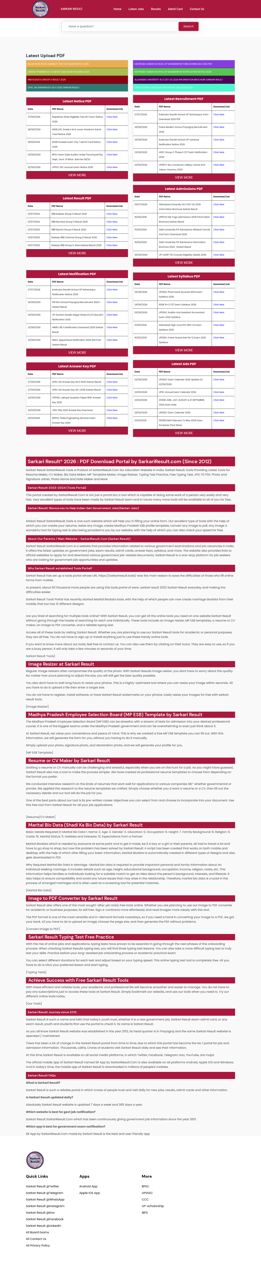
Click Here (112, 116)
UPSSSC (147, 1194)
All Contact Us (36, 1240)
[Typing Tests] (36, 972)
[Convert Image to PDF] (43, 929)
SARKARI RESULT (74, 9)
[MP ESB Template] (39, 752)
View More (77, 175)
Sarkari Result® (45, 461)
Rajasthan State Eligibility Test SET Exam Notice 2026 (58, 63)
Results (157, 9)
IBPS (145, 1213)
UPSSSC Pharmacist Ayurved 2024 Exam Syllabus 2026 (58, 71)
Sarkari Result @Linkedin (43, 1226)
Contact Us (198, 9)
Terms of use (228, 1256)
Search (188, 26)
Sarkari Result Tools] (40, 656)
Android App (88, 1187)
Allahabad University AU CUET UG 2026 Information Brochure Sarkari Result (179, 79)
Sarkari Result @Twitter (42, 1187)
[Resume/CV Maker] (40, 817)
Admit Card (176, 9)
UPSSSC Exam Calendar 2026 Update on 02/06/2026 (164, 87)
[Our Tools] (34, 1003)
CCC (145, 1200)
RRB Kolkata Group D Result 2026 (47, 79)
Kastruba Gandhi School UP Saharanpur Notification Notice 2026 (173, 71)
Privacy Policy (175, 1256)
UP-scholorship (153, 1207)
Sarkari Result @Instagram (45, 1207)
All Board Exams (37, 1233)
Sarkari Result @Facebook (45, 1220)
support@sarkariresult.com (215, 1181)
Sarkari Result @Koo (40, 1213)
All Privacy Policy (38, 1246)
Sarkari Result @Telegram (44, 1194)
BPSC (145, 1187)
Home (119, 9)
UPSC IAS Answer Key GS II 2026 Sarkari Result (54, 87)
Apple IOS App (89, 1194)
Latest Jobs (137, 9)
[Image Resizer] (37, 707)
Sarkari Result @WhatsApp (45, 1200)
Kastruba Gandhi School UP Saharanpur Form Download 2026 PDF (173, 63)
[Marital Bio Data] (38, 890)
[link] (31, 516)
